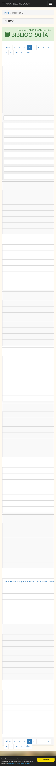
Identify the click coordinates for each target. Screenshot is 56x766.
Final (28, 52)
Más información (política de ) (19, 764)
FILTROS (9, 21)
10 (16, 52)
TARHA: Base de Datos (16, 3)
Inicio (6, 13)
